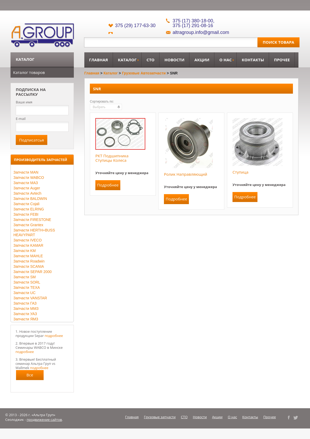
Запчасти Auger (26, 188)
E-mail (20, 118)
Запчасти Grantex (28, 225)
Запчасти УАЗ (25, 314)
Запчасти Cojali (26, 204)
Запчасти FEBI (25, 214)
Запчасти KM (24, 251)
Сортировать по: (102, 101)
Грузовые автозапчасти (144, 73)
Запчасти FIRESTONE (32, 220)
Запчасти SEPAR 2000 (32, 272)
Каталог (127, 59)
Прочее (282, 59)
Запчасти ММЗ (26, 308)
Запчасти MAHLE (28, 256)
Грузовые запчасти (160, 417)
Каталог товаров (29, 72)
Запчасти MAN (25, 172)
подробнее (54, 335)
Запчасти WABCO (28, 177)
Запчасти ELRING (28, 209)
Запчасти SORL (26, 282)
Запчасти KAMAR (28, 245)
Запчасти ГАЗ (25, 303)
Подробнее (107, 185)
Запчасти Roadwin (29, 261)
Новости (174, 59)
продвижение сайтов (44, 419)
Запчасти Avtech (27, 193)
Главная (98, 59)
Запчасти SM (24, 277)
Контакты (253, 59)
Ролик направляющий (185, 174)
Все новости (30, 376)
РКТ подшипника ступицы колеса (111, 158)
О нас (225, 59)
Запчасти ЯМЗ (25, 319)
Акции (201, 59)
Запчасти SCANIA (28, 266)
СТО (150, 59)
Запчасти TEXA (26, 287)
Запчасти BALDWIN (30, 198)
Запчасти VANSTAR (30, 298)
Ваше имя (24, 102)
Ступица (241, 172)
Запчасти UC (24, 293)
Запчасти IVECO (27, 240)
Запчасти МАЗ (25, 183)
